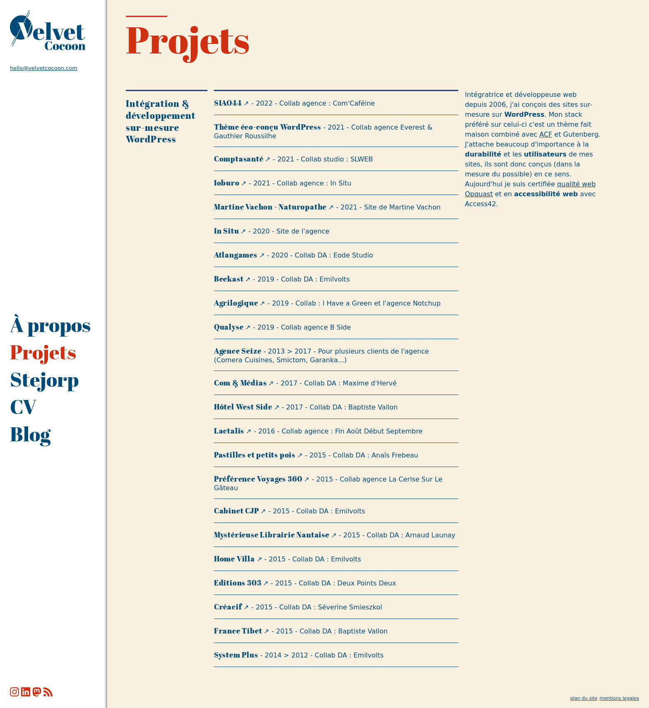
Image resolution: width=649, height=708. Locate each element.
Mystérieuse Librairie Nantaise (271, 535)
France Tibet (238, 631)
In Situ (226, 231)
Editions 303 (238, 583)
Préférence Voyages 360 (258, 479)
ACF (545, 134)
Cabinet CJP (236, 511)
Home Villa (234, 559)
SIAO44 (228, 103)
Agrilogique (236, 303)
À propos (50, 324)
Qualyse (229, 327)
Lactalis (229, 431)
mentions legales (619, 698)
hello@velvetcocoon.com (43, 68)
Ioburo (227, 183)
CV (23, 406)
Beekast (229, 279)
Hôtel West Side (243, 407)
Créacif (228, 607)
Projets (43, 352)
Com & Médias (240, 383)
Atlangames (235, 255)
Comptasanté (239, 159)
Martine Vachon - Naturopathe (270, 207)
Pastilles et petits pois (255, 455)
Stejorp (44, 379)
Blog (30, 434)
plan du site (584, 698)
